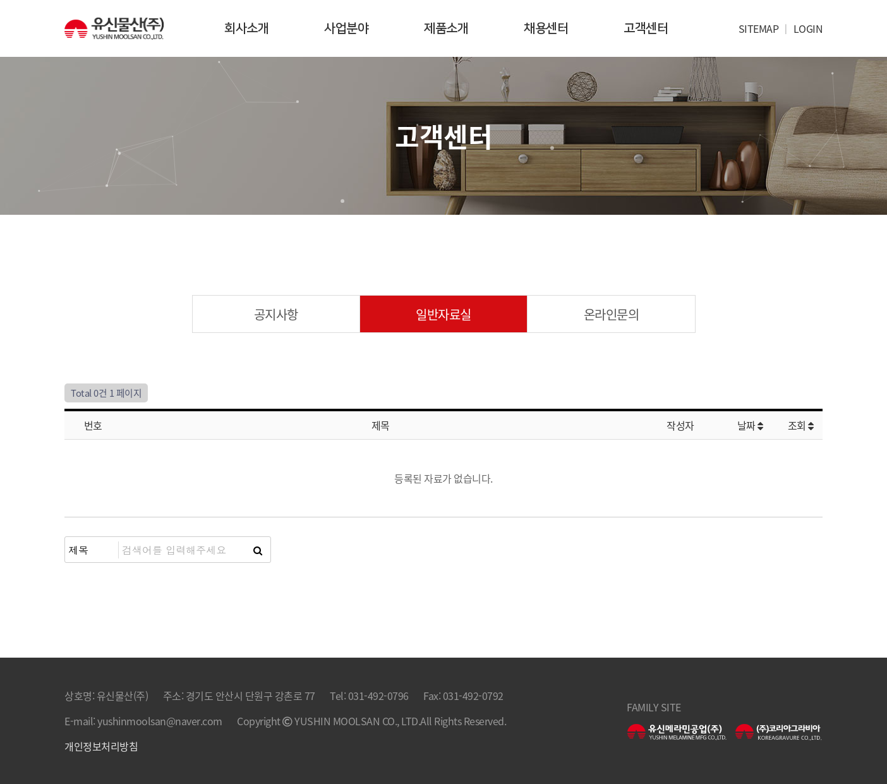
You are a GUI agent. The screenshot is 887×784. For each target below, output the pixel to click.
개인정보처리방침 (101, 746)
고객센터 (646, 28)
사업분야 (346, 28)
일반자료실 (443, 314)
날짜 (750, 425)
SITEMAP (759, 28)
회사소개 (246, 28)
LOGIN (808, 28)
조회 (801, 425)
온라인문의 (611, 314)
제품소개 (446, 28)
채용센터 (546, 28)
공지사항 (276, 314)
